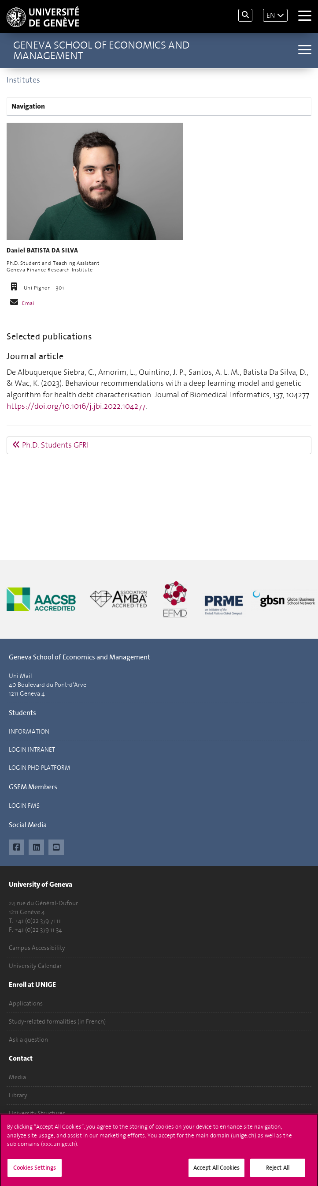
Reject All (277, 1171)
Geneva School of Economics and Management (101, 50)
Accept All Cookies (216, 1171)
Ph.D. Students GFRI (50, 445)
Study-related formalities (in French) (57, 1021)
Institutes (23, 80)
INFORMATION (29, 731)
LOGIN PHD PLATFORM (39, 768)
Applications (26, 1003)
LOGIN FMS (24, 806)
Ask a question (28, 1039)
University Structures (37, 1113)
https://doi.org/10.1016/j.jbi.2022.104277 (76, 406)
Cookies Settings (34, 1171)
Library (18, 1095)
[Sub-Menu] (303, 50)
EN (270, 15)
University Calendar (35, 966)
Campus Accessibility (37, 948)
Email (29, 303)
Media (17, 1077)
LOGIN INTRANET (32, 749)
